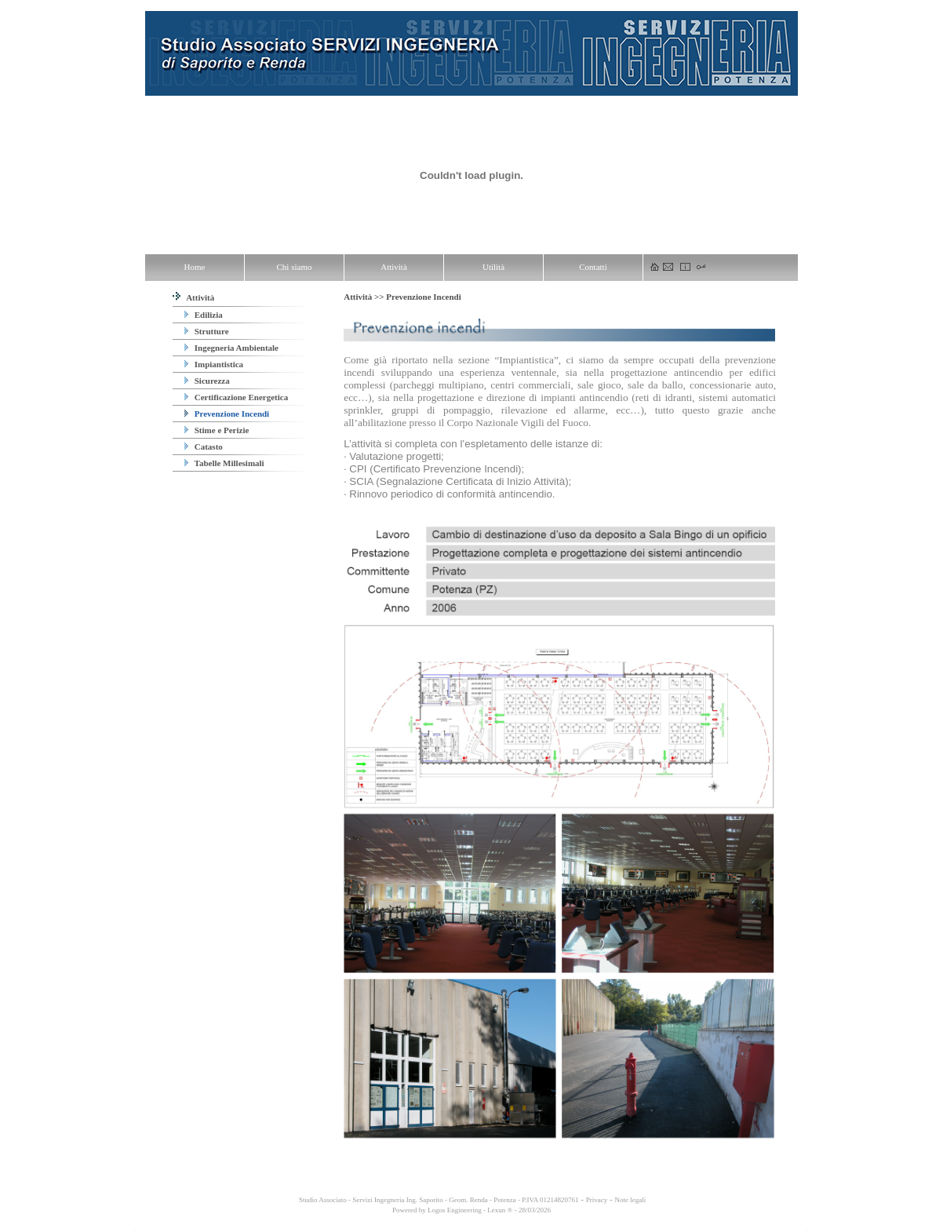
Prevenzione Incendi (226, 413)
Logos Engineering (455, 1210)
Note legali (630, 1200)
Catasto (203, 446)
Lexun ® (499, 1210)
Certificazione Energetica (236, 397)
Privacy (597, 1200)
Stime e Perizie (216, 430)
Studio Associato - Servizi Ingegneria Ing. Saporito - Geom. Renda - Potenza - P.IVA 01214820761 (438, 1200)
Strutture (206, 331)
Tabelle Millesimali (224, 463)
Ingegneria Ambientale (231, 347)
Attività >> (365, 296)
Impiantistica (213, 364)
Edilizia (203, 314)
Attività (193, 297)
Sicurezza (207, 380)
